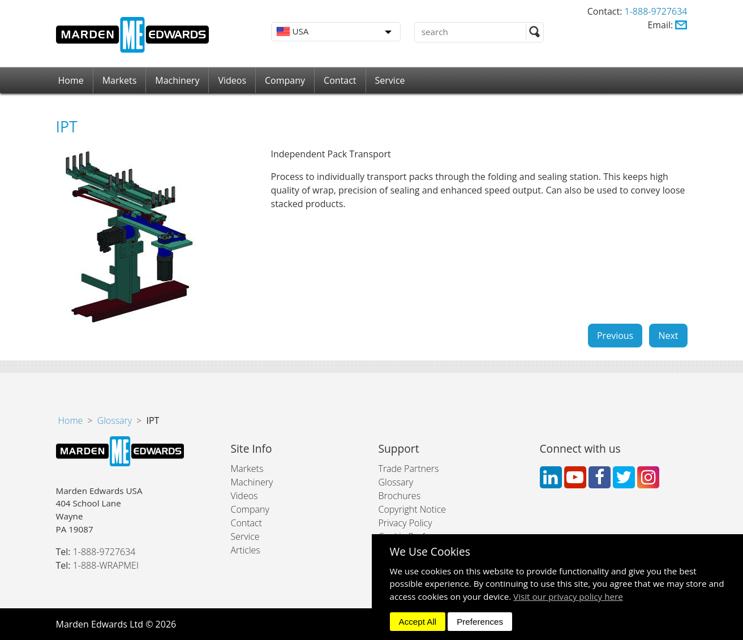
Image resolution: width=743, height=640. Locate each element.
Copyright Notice (412, 509)
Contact (340, 80)
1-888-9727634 (656, 11)
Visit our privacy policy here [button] (568, 596)
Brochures (400, 495)
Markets (119, 80)
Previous (615, 335)
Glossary (114, 420)
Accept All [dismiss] (418, 621)
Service (390, 80)
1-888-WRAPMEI (106, 565)
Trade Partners (409, 468)
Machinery (177, 80)
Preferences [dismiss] (480, 621)
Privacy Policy (405, 523)
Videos (232, 80)
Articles (245, 550)
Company (285, 80)
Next (668, 335)
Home (71, 80)
